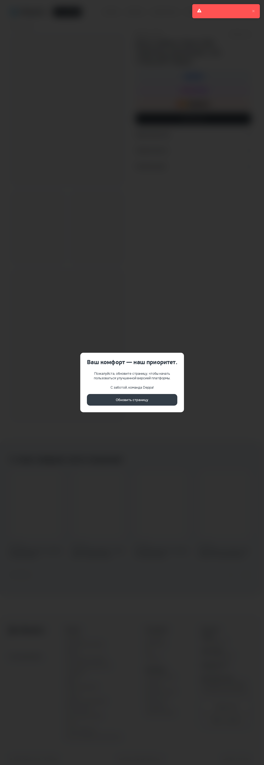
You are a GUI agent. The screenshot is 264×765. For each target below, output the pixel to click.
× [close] (253, 11)
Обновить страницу (132, 400)
